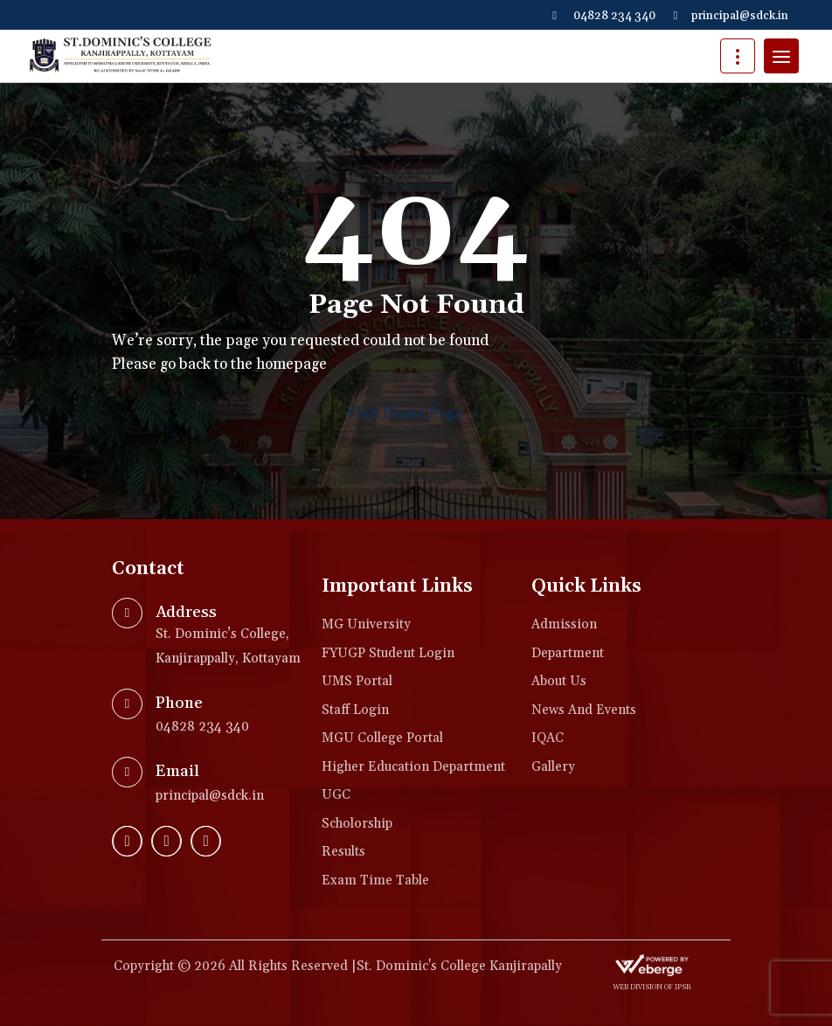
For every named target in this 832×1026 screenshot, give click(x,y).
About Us (558, 681)
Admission (564, 624)
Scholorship (357, 823)
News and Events (583, 710)
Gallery (553, 767)
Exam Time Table (375, 880)
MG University (366, 624)
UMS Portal (357, 681)
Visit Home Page (415, 413)
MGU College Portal (382, 738)
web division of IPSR (652, 987)
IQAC (547, 738)
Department (567, 653)
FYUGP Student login (388, 653)
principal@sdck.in (730, 16)
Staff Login (355, 710)
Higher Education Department (413, 767)
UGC (336, 795)
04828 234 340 (603, 16)
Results (343, 851)
